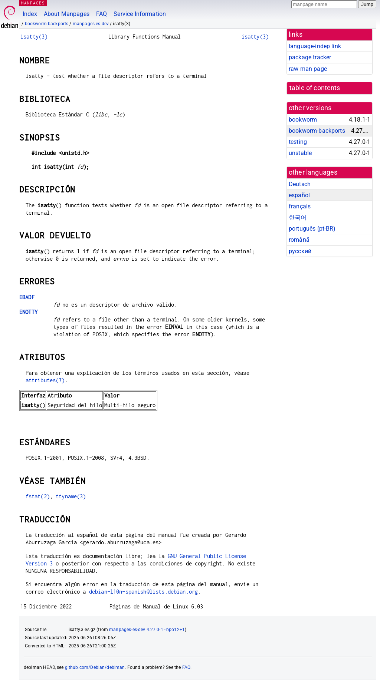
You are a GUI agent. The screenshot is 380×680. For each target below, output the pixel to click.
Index (30, 13)
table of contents (314, 88)
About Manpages (66, 13)
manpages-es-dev (91, 23)
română (299, 239)
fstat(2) (38, 496)
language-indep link (315, 46)
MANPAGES (33, 2)
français (300, 206)
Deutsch (300, 184)
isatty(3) (34, 36)
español (299, 195)
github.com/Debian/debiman (95, 667)
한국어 (298, 217)
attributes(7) (45, 380)
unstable (300, 152)
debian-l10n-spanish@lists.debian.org (143, 591)
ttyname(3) (71, 496)
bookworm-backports (47, 23)
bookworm (303, 119)
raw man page (308, 68)
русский (300, 251)
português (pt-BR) (312, 228)
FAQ (101, 13)
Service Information (140, 13)
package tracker (310, 57)
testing (298, 141)
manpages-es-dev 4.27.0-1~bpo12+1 (147, 629)
